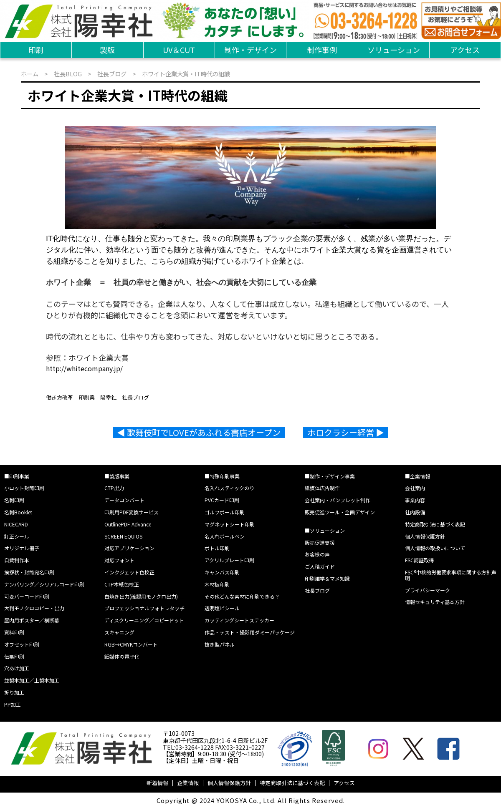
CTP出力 (114, 487)
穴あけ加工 (16, 668)
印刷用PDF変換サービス (131, 512)
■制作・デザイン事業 (330, 476)
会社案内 (415, 487)
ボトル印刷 (217, 547)
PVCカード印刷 (222, 499)
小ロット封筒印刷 (24, 487)
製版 (107, 49)
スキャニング (119, 632)
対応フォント (119, 560)
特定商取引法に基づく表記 (435, 524)
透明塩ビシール (222, 608)
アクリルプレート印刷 (229, 560)
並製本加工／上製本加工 (31, 680)
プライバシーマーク (427, 590)
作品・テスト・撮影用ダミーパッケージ (250, 632)
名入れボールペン (225, 536)
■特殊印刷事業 (222, 476)
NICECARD (16, 524)
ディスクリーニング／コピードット (144, 620)
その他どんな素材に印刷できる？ (242, 596)
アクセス (465, 49)
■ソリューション (325, 530)
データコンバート (124, 499)
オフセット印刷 (21, 644)
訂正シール (16, 536)
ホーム (29, 73)
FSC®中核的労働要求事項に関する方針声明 (450, 575)
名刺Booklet (18, 512)
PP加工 (12, 704)
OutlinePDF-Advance (127, 524)
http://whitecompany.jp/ (84, 368)
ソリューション (393, 49)
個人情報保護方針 (425, 536)
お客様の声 (317, 554)
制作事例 (322, 49)
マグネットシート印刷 (230, 524)
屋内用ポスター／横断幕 (31, 620)
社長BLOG (68, 73)
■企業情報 (417, 476)
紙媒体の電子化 (121, 656)
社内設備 (415, 512)
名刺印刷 (14, 499)
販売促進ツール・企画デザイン (340, 512)
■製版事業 (116, 476)
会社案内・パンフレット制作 (337, 499)
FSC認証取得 (419, 560)
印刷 (35, 49)
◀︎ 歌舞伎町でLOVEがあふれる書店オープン (199, 432)
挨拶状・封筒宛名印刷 (29, 572)
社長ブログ (112, 73)
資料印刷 (14, 632)
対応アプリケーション (129, 547)
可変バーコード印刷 (26, 596)
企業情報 (188, 783)
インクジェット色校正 (129, 572)
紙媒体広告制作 (322, 487)
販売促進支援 (320, 542)
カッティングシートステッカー (239, 620)
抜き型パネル (220, 644)
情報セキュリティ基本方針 (435, 601)
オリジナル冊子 (21, 547)
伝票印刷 (14, 656)
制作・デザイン (250, 49)
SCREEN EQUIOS (123, 536)
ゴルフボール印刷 (225, 512)
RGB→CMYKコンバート (131, 644)
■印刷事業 (16, 476)
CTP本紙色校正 (121, 584)
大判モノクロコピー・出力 (34, 608)
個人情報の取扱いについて (435, 547)
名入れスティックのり (229, 487)
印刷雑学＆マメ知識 (327, 578)
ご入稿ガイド (320, 566)
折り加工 (14, 692)
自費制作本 (16, 560)
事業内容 (415, 499)
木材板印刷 (217, 584)
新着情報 (157, 783)
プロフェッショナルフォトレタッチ (144, 608)
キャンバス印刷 (222, 572)
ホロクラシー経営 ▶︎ (345, 432)
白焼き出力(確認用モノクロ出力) (141, 596)
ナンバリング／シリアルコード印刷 (44, 584)
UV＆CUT (179, 49)
